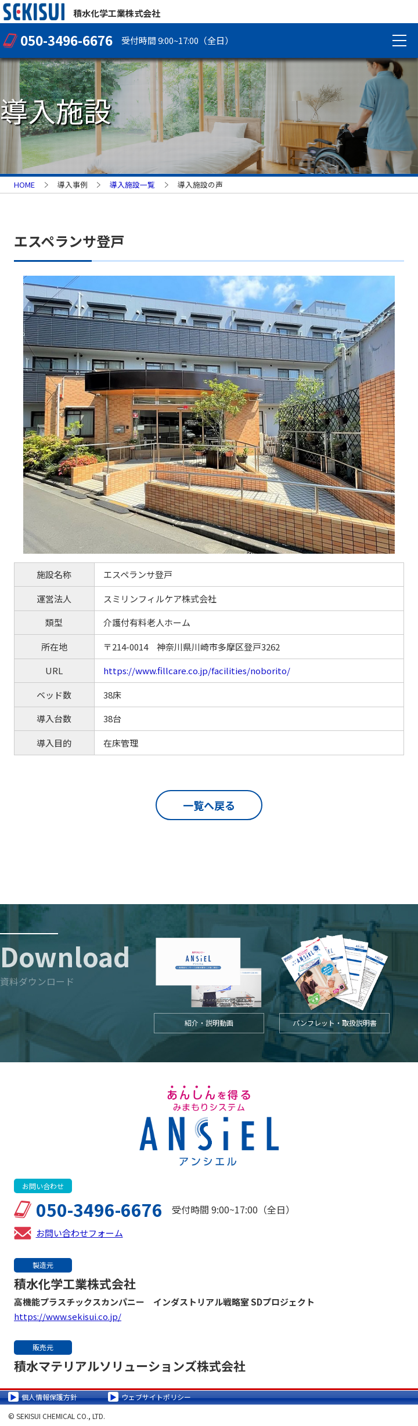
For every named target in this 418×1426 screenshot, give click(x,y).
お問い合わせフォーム (79, 1231)
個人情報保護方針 (49, 1395)
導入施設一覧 (132, 184)
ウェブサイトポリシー (156, 1395)
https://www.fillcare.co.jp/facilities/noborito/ (196, 670)
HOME (24, 184)
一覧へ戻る (209, 805)
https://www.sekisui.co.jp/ (67, 1314)
